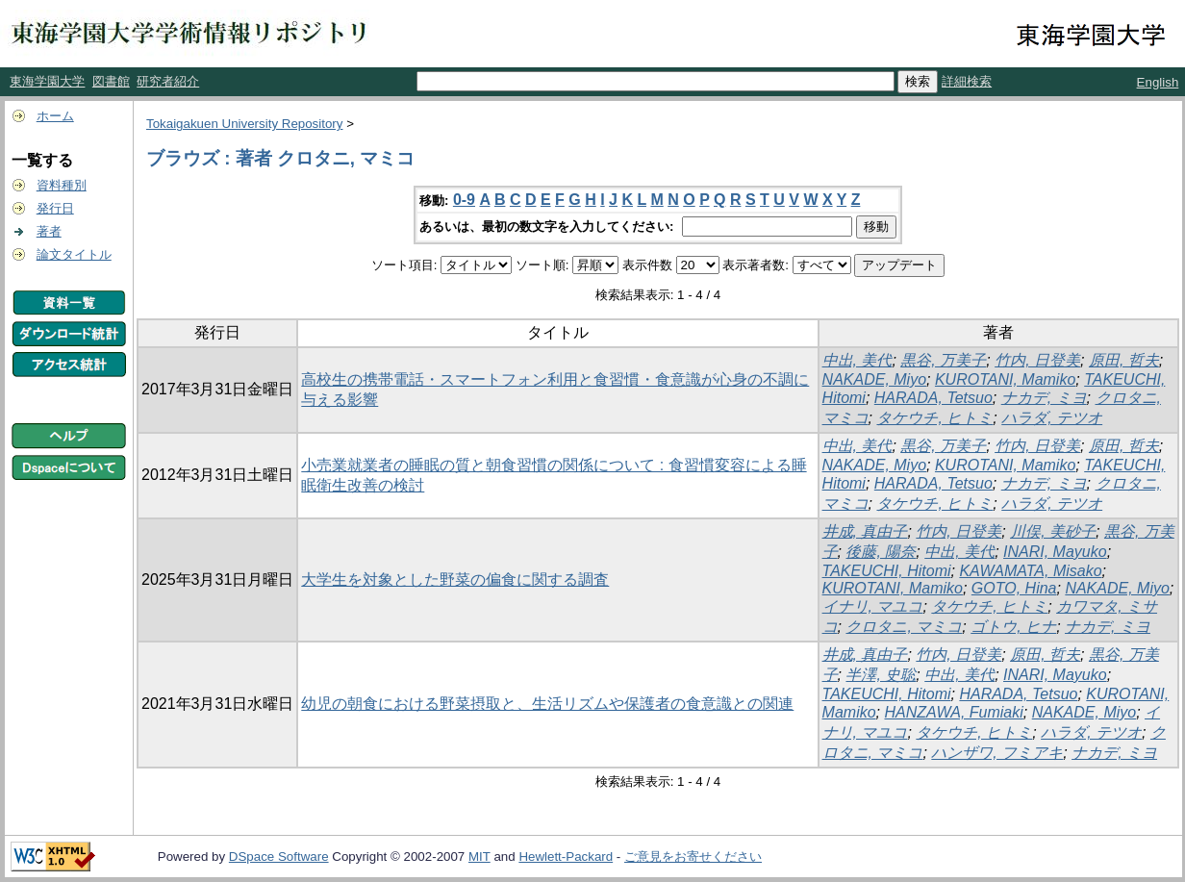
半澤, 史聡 (880, 675)
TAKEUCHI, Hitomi (886, 571)
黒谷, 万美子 (943, 360)
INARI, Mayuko (1055, 551)
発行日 (55, 208)
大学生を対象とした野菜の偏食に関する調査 (455, 579)
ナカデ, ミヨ (1044, 398)
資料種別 (62, 185)
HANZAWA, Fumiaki (953, 712)
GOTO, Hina (1014, 588)
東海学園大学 (47, 81)
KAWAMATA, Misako (1030, 571)
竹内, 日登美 (1037, 360)
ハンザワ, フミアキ (997, 752)
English (1158, 82)
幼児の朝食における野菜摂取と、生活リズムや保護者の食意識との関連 (547, 703)
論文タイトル (74, 254)
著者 (49, 231)
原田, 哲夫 (1124, 360)
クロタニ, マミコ (903, 626)
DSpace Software (279, 856)
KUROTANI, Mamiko (1005, 379)
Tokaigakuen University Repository (244, 123)
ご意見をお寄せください (693, 856)
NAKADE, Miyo (874, 379)
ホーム (55, 116)
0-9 (464, 199)
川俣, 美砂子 (1053, 531)
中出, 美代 (857, 360)
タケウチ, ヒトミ (934, 418)
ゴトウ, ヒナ (1013, 626)
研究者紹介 (168, 81)
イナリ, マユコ (872, 606)
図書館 (111, 81)
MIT (479, 856)
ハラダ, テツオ (1051, 418)
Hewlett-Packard (565, 856)
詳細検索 (967, 81)
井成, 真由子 (865, 531)
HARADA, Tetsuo (933, 398)
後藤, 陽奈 (880, 551)
